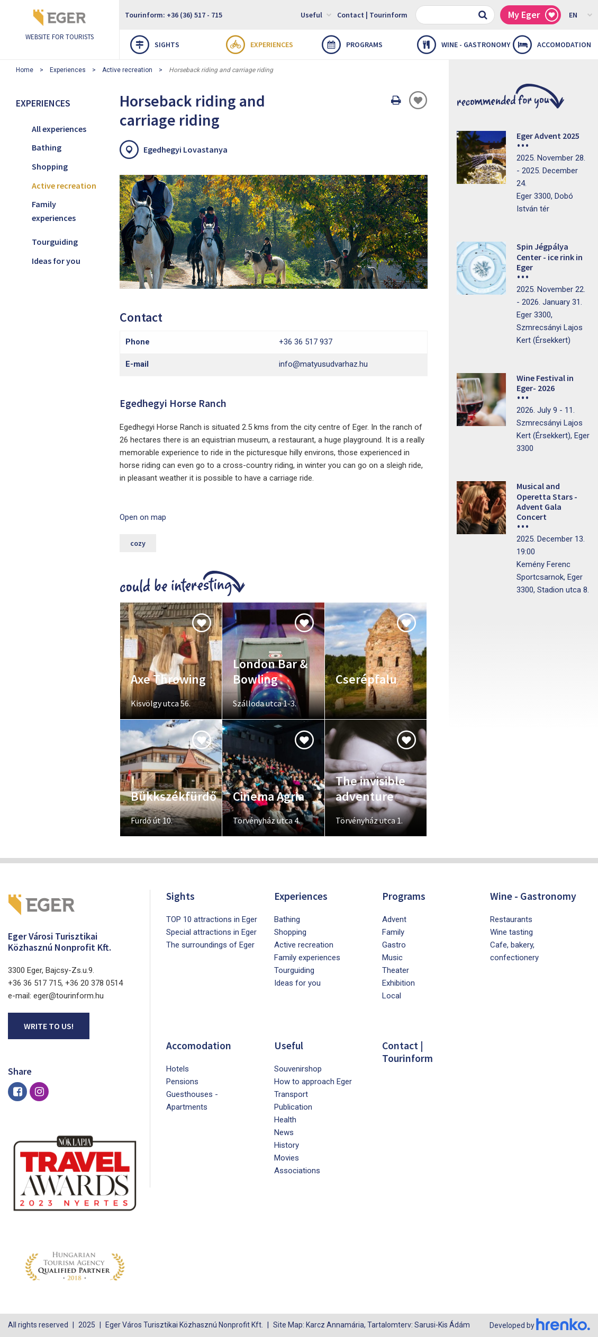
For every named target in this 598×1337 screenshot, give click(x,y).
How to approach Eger (313, 1081)
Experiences (259, 44)
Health (285, 1120)
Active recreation (127, 70)
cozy (138, 543)
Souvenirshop (298, 1069)
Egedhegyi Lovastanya (185, 149)
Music (392, 957)
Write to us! (49, 1026)
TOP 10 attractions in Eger (211, 919)
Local (391, 995)
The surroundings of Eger (210, 945)
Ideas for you (56, 260)
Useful (316, 14)
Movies (286, 1158)
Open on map (143, 517)
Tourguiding (55, 241)
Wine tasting (511, 932)
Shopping (50, 166)
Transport (291, 1094)
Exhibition (398, 983)
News (284, 1132)
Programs (352, 44)
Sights (154, 44)
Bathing (46, 147)
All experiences (59, 128)
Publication (293, 1107)
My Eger (533, 15)
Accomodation (552, 44)
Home (24, 70)
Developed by (540, 1325)
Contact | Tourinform (372, 15)
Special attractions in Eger (211, 932)
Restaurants (511, 919)
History (286, 1145)
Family (393, 932)
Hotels (177, 1069)
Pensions (182, 1081)
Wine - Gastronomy (459, 44)
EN (581, 14)
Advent (394, 919)
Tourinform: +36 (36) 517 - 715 (173, 15)
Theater (395, 970)
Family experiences (54, 211)
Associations (297, 1170)
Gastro (394, 945)
